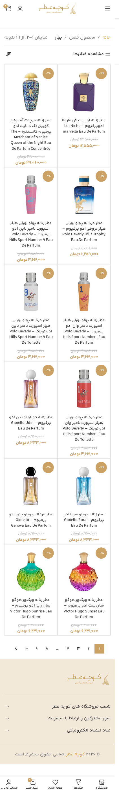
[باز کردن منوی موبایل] (107, 8)
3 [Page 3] (78, 649)
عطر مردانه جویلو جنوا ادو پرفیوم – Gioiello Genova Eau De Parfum (31, 520)
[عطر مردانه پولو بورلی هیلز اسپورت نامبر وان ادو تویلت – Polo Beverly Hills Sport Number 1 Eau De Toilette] (84, 388)
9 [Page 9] (37, 649)
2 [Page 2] (89, 649)
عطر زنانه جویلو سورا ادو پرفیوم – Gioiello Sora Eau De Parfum (83, 520)
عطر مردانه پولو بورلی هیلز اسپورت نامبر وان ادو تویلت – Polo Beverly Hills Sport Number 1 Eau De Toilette (84, 428)
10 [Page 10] (26, 649)
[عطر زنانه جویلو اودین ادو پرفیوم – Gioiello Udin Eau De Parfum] (31, 388)
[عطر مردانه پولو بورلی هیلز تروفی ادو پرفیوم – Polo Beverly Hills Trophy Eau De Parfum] (84, 193)
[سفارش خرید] (8, 54)
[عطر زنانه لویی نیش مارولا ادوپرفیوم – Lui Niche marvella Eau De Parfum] (84, 91)
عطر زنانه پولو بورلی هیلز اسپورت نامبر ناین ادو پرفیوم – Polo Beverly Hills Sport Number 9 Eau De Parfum (31, 234)
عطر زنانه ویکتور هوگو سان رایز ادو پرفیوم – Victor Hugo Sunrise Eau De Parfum (31, 608)
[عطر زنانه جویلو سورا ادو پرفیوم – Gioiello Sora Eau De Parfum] (84, 485)
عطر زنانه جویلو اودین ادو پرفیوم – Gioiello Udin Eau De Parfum (31, 423)
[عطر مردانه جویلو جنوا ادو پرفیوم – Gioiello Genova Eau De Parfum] (31, 485)
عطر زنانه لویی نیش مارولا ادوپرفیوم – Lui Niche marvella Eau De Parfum (84, 126)
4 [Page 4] (68, 649)
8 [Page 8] (47, 649)
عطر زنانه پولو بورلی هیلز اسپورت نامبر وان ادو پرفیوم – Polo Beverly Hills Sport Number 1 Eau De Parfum (84, 331)
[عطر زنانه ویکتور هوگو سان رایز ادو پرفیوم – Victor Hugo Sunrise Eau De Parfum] (31, 570)
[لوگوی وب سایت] (57, 8)
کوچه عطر (75, 754)
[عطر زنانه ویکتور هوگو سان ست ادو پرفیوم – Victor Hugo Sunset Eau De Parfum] (84, 570)
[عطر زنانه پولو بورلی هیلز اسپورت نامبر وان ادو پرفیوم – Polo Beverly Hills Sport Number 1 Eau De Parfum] (84, 291)
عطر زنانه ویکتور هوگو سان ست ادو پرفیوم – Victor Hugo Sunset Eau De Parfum (84, 608)
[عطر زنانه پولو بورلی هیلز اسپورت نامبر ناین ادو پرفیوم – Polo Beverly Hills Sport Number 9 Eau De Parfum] (31, 193)
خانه (106, 37)
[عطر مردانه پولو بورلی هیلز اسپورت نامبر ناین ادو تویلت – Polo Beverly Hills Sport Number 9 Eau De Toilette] (31, 291)
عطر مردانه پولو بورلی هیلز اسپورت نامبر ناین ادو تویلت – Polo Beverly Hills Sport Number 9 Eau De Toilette (31, 331)
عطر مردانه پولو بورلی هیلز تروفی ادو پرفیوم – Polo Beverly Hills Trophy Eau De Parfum (84, 231)
